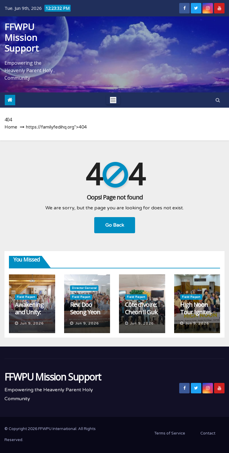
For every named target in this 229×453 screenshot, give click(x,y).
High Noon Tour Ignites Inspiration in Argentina (197, 316)
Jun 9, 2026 (32, 323)
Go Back (114, 225)
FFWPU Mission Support (21, 37)
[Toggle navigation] (113, 100)
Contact (207, 433)
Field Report (26, 297)
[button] (218, 100)
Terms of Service (169, 433)
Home (10, 127)
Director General (84, 288)
